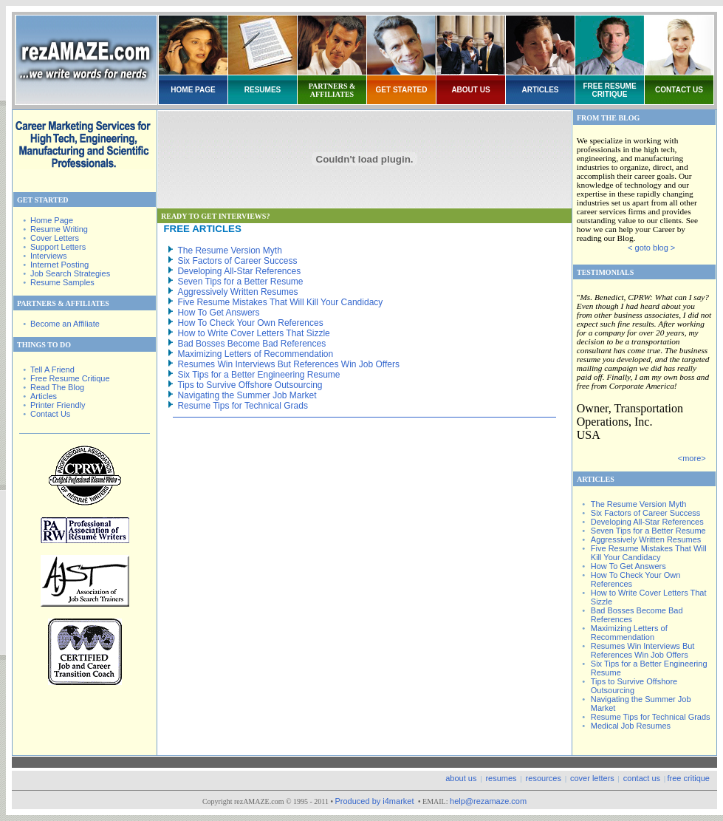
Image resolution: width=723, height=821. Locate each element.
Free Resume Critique (70, 378)
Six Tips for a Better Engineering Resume (258, 374)
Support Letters (58, 246)
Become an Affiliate (65, 323)
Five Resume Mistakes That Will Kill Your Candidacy (280, 302)
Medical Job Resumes (631, 725)
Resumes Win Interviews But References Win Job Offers (288, 364)
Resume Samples (62, 282)
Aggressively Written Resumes (237, 292)
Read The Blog (57, 387)
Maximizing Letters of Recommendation (255, 354)
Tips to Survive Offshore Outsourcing (249, 385)
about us (460, 778)
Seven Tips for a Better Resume (240, 281)
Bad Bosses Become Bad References (251, 343)
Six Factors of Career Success (237, 261)
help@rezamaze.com (488, 801)
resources (543, 778)
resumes (500, 778)
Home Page (51, 220)
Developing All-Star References (239, 271)
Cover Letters (54, 238)
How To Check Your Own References (250, 323)
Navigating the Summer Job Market (246, 395)
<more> (692, 458)
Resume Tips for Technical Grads (242, 406)
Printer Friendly (58, 405)
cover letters (592, 778)
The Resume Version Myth (229, 250)
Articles (43, 396)
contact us (641, 778)
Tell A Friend (52, 369)
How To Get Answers (218, 312)
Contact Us (50, 413)
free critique (689, 778)
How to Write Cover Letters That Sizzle (253, 333)
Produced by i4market (375, 801)
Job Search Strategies (70, 273)
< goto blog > (651, 247)
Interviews (48, 255)
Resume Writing (59, 229)
